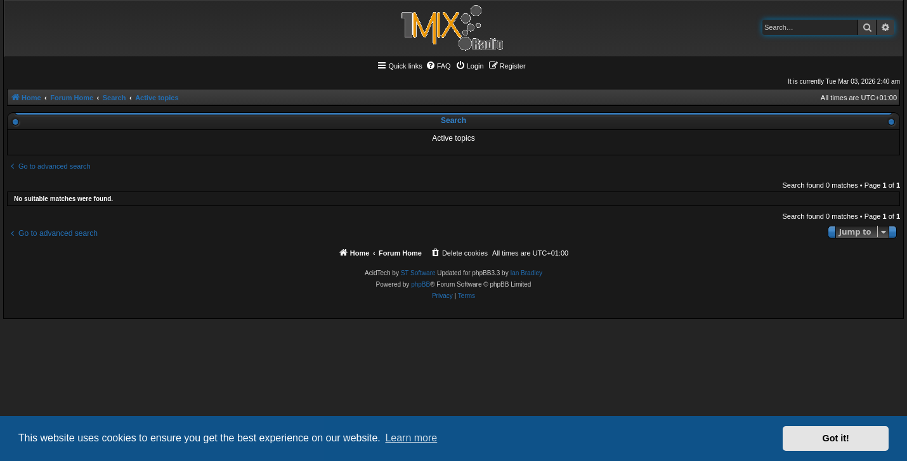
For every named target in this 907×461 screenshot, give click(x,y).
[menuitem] (438, 66)
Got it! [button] (836, 438)
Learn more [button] (411, 437)
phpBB (420, 284)
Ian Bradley (526, 272)
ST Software (418, 272)
